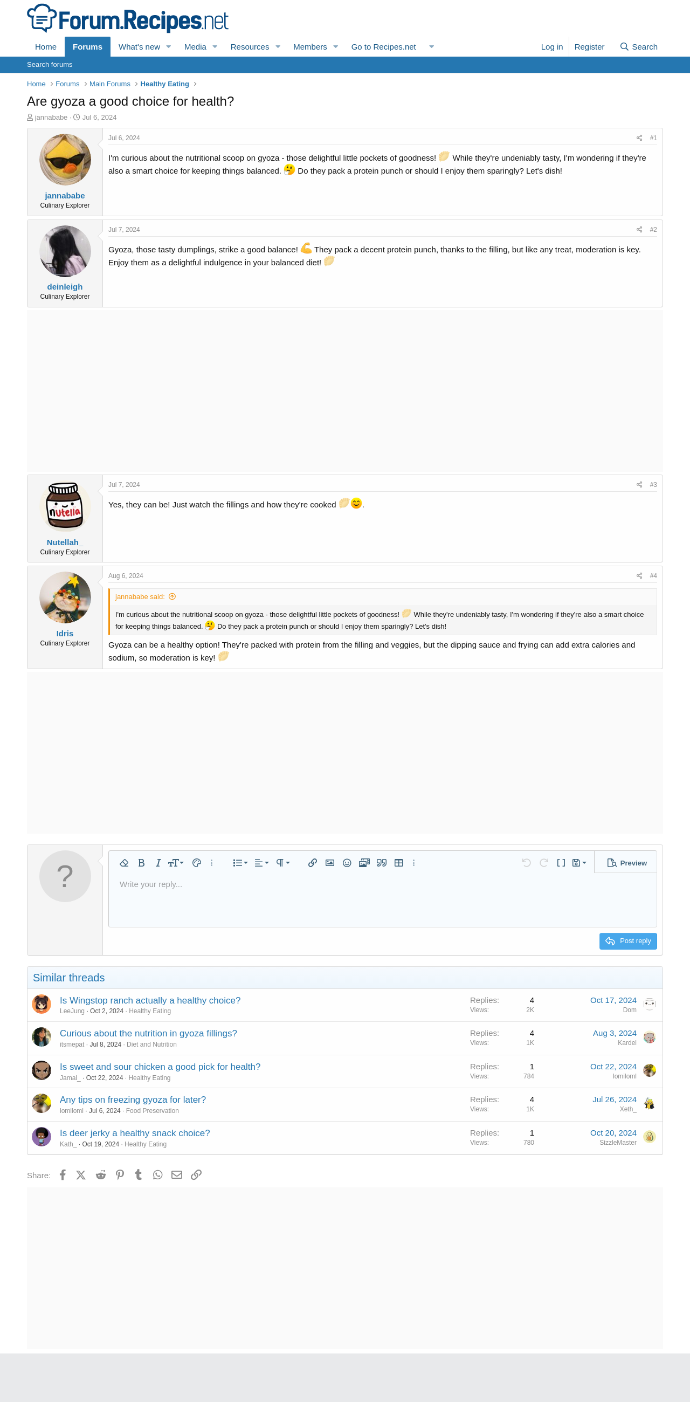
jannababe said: (140, 597)
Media (195, 46)
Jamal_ (70, 1078)
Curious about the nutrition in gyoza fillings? (148, 1033)
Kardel (627, 1043)
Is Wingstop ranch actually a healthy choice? (150, 1000)
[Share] (639, 138)
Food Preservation (152, 1111)
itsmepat (72, 1044)
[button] (168, 47)
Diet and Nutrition (152, 1044)
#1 (653, 138)
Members (310, 46)
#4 (653, 576)
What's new (139, 46)
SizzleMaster (618, 1142)
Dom (630, 1010)
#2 (653, 229)
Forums (87, 46)
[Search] (638, 47)
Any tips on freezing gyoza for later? (133, 1100)
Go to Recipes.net (383, 46)
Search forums (50, 64)
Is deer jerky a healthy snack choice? (135, 1133)
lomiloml (625, 1076)
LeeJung (72, 1011)
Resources (250, 46)
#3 (653, 485)
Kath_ (68, 1144)
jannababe (51, 117)
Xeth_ (628, 1109)
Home (46, 46)
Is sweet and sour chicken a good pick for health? (160, 1067)
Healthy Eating (150, 1011)
